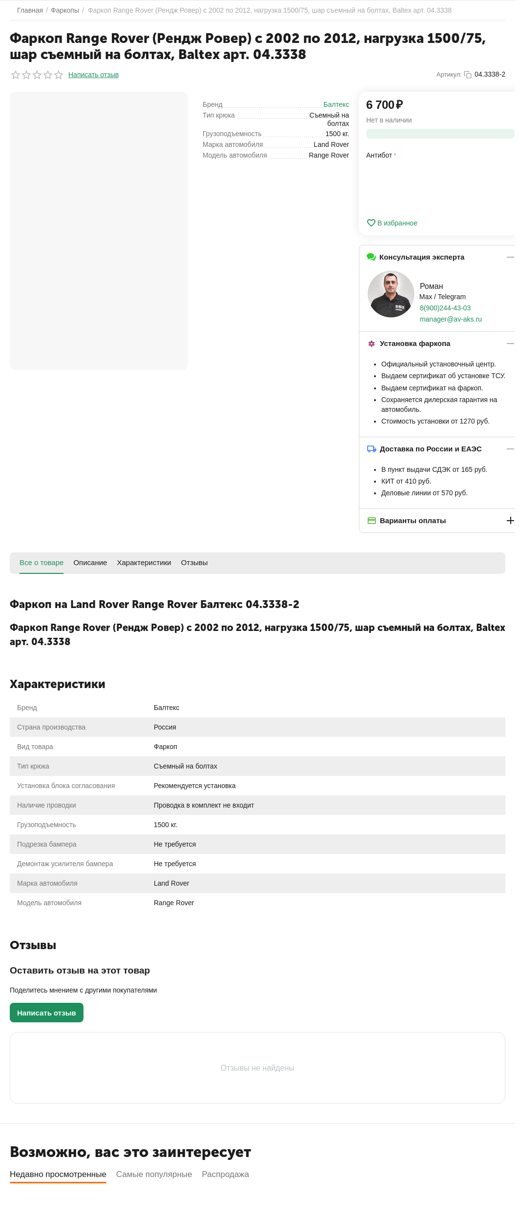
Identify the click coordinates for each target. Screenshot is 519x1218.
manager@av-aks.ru (451, 319)
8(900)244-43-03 (445, 308)
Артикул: (449, 74)
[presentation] (440, 187)
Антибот (379, 155)
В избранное (391, 223)
